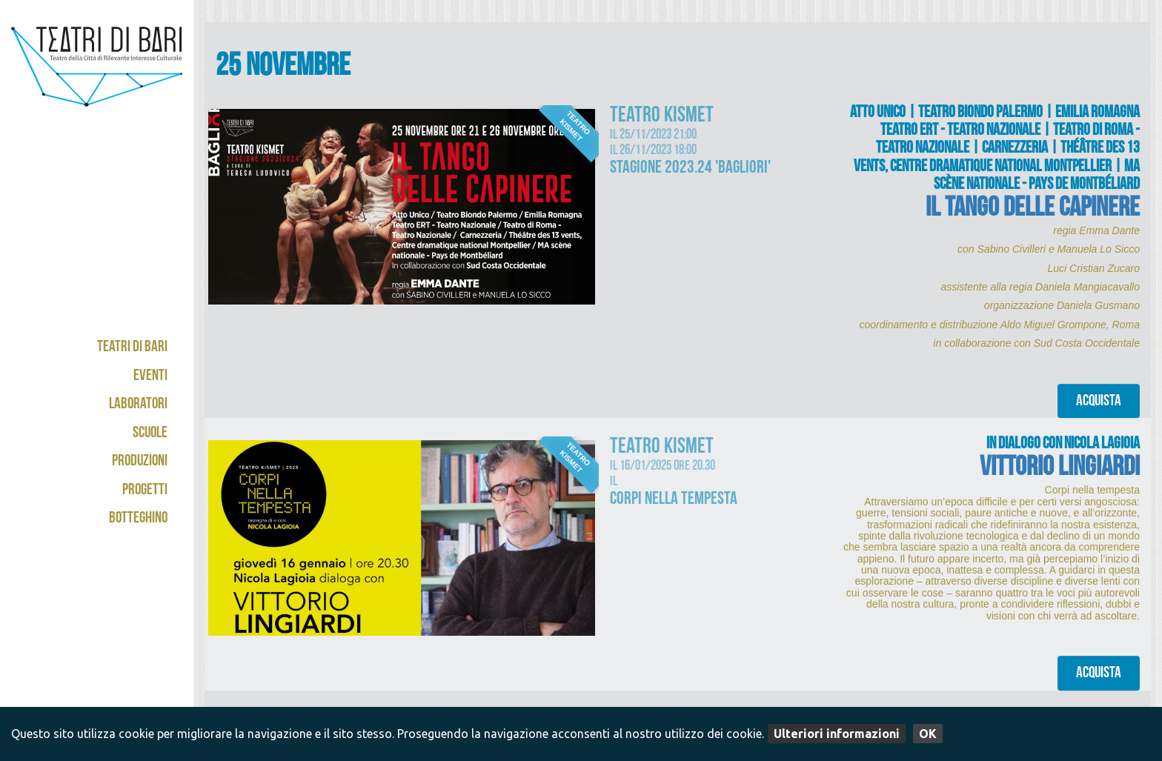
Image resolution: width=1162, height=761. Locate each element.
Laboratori (138, 405)
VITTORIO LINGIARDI (1060, 469)
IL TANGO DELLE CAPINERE (1033, 210)
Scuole (150, 434)
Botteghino (138, 519)
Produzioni (139, 462)
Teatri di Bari (132, 348)
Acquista (1098, 402)
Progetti (144, 491)
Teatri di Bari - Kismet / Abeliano (96, 77)
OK (928, 733)
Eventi (150, 377)
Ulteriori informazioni (837, 733)
